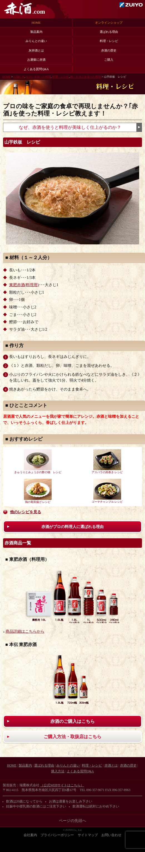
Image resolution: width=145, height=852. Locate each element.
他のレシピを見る (25, 512)
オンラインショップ (108, 22)
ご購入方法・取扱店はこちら (72, 736)
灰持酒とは (36, 50)
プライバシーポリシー (57, 835)
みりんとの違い (36, 41)
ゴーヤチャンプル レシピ (107, 491)
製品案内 (36, 31)
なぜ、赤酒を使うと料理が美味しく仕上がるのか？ (70, 127)
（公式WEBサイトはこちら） (62, 785)
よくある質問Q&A (36, 69)
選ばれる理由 (109, 31)
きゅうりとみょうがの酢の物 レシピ (37, 461)
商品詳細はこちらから (25, 631)
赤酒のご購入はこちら (72, 721)
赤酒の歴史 (108, 50)
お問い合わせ (111, 835)
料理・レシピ (109, 41)
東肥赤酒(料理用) (24, 285)
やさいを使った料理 (38, 76)
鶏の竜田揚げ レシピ (38, 491)
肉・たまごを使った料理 (85, 76)
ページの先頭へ (72, 820)
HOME (36, 22)
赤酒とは (111, 765)
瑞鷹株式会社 (131, 4)
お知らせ (18, 76)
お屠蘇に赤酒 (36, 59)
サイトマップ (88, 835)
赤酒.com (24, 8)
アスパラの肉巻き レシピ (107, 461)
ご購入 (108, 59)
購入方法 (57, 771)
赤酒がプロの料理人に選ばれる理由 (72, 526)
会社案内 (30, 835)
